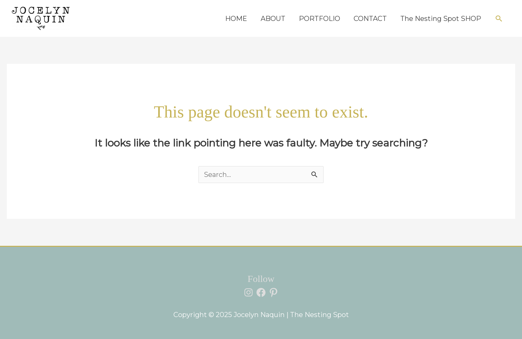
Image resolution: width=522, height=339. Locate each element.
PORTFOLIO (319, 19)
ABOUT (273, 19)
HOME (236, 19)
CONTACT (370, 19)
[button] (499, 18)
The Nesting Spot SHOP (440, 19)
